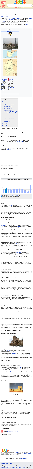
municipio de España (10, 31)
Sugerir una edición (23, 458)
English (23, 7)
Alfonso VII (15, 225)
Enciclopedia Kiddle (17, 452)
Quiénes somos (12, 467)
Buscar (31, 5)
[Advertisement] (16, 11)
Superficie (3, 85)
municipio (14, 18)
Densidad (3, 90)
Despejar (29, 5)
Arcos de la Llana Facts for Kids (12, 431)
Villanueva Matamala (10, 149)
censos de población (15, 195)
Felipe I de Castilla (16, 232)
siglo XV (28, 354)
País (2, 78)
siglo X (7, 222)
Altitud (3, 84)
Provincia (3, 80)
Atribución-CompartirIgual (27, 453)
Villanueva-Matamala (11, 87)
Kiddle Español (3, 467)
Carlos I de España (20, 141)
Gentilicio (2, 91)
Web (16, 7)
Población (3, 89)
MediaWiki (9, 466)
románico (8, 350)
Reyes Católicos (19, 252)
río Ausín (3, 21)
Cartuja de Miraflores (28, 261)
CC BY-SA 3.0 (15, 464)
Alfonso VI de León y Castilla (13, 224)
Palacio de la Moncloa (10, 371)
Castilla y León (11, 19)
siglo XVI (17, 243)
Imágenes (19, 7)
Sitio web (2, 96)
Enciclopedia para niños (4, 16)
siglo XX (11, 205)
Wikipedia (26, 465)
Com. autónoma (4, 79)
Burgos (26, 24)
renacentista (14, 353)
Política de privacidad (18, 467)
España (18, 18)
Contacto (24, 467)
